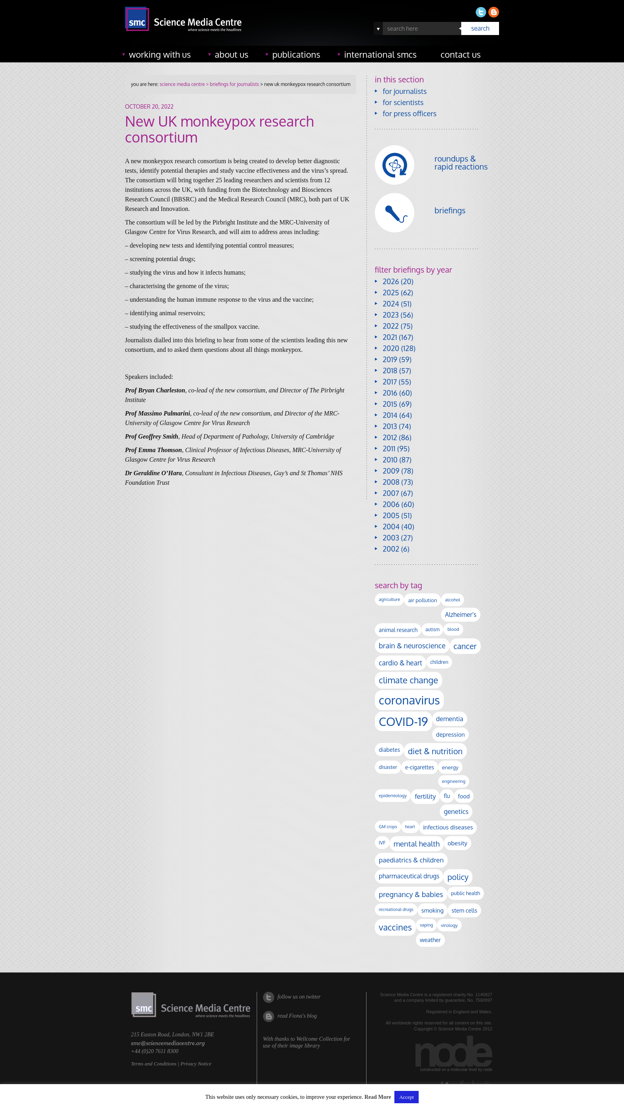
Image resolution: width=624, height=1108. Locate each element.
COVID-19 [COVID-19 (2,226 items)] (403, 721)
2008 (391, 482)
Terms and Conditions (153, 1064)
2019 (390, 359)
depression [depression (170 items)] (450, 734)
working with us (160, 54)
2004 (391, 526)
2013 (390, 426)
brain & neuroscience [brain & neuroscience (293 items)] (412, 645)
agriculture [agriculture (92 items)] (389, 599)
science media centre (182, 84)
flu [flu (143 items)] (447, 795)
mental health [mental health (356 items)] (417, 843)
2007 (391, 493)
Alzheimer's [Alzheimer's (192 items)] (460, 614)
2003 (391, 537)
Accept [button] (406, 1097)
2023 (391, 314)
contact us (461, 54)
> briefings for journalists (232, 84)
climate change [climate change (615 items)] (408, 679)
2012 (390, 437)
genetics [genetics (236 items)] (456, 811)
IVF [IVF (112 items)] (382, 842)
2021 (390, 337)
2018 (390, 370)
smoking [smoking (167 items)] (432, 910)
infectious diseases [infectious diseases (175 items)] (448, 827)
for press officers (410, 113)
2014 (390, 415)
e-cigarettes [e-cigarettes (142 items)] (419, 767)
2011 (389, 448)
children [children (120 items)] (439, 662)
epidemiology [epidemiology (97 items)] (393, 795)
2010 (390, 459)
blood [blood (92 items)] (453, 629)
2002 (391, 548)
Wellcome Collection (319, 1039)
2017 (390, 381)
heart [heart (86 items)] (410, 826)
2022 (391, 326)
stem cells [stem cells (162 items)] (464, 910)
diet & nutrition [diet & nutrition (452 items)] (435, 751)
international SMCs (380, 54)
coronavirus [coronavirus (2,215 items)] (409, 699)
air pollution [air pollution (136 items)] (422, 600)
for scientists (403, 102)
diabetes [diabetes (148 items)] (389, 749)
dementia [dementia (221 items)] (450, 718)
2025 (391, 292)
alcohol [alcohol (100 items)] (452, 600)
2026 (391, 281)
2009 (391, 470)
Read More (378, 1097)
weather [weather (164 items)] (430, 939)
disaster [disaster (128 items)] (388, 767)
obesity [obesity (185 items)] (458, 843)
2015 (390, 404)
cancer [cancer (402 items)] (465, 646)
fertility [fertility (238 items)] (425, 796)
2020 (391, 348)
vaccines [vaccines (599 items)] (395, 927)
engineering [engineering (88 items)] (454, 781)
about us (232, 54)
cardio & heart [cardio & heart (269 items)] (400, 662)
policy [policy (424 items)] (457, 877)
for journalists (405, 91)
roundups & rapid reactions (461, 162)
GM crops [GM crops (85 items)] (388, 826)
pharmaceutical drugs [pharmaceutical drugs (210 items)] (409, 876)
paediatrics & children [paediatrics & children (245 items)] (411, 860)
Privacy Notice (195, 1064)
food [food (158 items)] (464, 796)
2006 (391, 504)
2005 (391, 515)
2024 (391, 303)
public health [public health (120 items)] (465, 893)
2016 (390, 392)
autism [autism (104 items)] (432, 629)
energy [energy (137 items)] (450, 767)
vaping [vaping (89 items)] (426, 925)
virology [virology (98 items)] (449, 925)
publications (296, 54)
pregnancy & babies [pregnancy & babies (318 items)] (411, 894)
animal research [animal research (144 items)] (398, 629)
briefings (450, 210)
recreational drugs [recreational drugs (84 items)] (396, 909)
